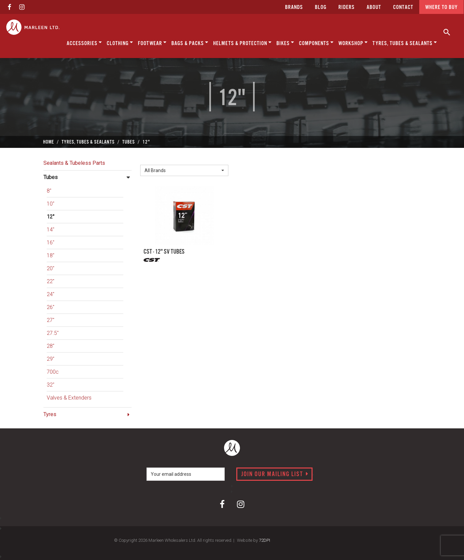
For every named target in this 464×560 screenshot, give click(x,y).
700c (53, 372)
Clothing (120, 42)
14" (50, 229)
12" (50, 217)
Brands (294, 7)
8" (49, 191)
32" (50, 385)
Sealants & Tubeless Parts (74, 163)
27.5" (53, 333)
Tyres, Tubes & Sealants (405, 42)
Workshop (353, 42)
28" (50, 346)
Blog (320, 7)
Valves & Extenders (69, 398)
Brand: (149, 159)
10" (50, 204)
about (374, 7)
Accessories (84, 42)
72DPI (264, 540)
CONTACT (403, 7)
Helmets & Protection (242, 42)
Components (316, 42)
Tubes (50, 177)
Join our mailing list (275, 474)
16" (50, 242)
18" (50, 255)
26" (50, 307)
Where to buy (441, 7)
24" (50, 294)
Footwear (152, 42)
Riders (346, 7)
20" (50, 268)
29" (50, 359)
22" (50, 281)
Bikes (285, 42)
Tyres (49, 414)
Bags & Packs (189, 42)
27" (50, 320)
